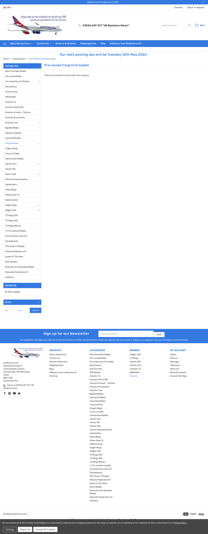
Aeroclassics (11, 86)
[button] (22, 302)
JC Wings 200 (11, 215)
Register (201, 7)
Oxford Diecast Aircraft (16, 236)
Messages (174, 360)
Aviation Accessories (15, 117)
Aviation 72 (10, 102)
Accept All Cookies (45, 529)
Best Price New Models (15, 71)
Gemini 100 (10, 169)
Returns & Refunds (66, 43)
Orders (173, 353)
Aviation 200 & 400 (14, 107)
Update (35, 310)
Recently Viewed (178, 371)
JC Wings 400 (11, 220)
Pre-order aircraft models (17, 81)
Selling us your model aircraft (125, 43)
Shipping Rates (88, 43)
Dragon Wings (11, 148)
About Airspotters (21, 43)
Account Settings (178, 375)
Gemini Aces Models (14, 159)
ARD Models (10, 97)
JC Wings (134, 357)
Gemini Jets (11, 164)
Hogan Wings (11, 205)
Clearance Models (13, 133)
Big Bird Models (12, 128)
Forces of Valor (12, 153)
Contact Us (44, 43)
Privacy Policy (180, 522)
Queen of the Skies (14, 256)
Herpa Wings (11, 189)
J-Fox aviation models (15, 231)
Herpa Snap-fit (12, 195)
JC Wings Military (13, 226)
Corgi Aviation (11, 143)
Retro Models (11, 262)
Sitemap (54, 375)
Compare (178, 7)
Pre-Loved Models (13, 76)
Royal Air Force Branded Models (19, 267)
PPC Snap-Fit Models (15, 246)
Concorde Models (13, 138)
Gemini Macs (11, 184)
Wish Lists (174, 368)
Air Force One (11, 92)
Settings (10, 529)
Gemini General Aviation (16, 179)
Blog (103, 43)
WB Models (135, 371)
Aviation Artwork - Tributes (18, 112)
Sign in (190, 7)
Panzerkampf (11, 241)
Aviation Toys (11, 123)
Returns (174, 357)
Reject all (25, 529)
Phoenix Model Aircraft (15, 251)
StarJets (9, 277)
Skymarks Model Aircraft (16, 272)
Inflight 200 (10, 210)
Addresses (175, 364)
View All (133, 375)
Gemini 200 (10, 174)
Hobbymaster (11, 200)
